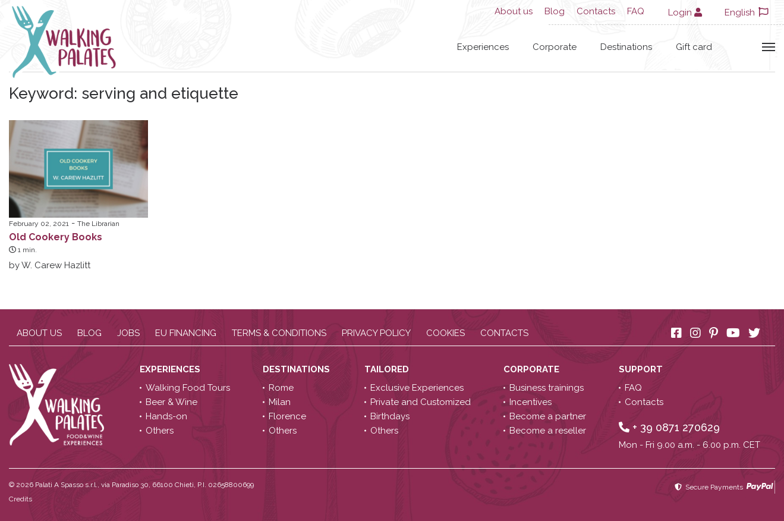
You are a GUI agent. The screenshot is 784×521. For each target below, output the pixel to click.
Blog (554, 11)
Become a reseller (547, 430)
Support (642, 369)
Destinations (626, 47)
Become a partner (547, 416)
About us (514, 11)
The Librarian (98, 223)
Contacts (596, 11)
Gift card (694, 47)
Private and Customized (420, 402)
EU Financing (185, 333)
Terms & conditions (279, 333)
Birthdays (390, 416)
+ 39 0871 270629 (669, 427)
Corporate (555, 47)
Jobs (128, 333)
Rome (281, 387)
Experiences (483, 47)
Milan (280, 402)
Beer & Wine (171, 402)
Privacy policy (376, 333)
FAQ (635, 11)
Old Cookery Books (55, 237)
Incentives (530, 402)
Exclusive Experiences (417, 387)
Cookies (445, 333)
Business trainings (546, 387)
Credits (20, 499)
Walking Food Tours (188, 387)
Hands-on (166, 416)
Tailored (387, 369)
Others (160, 430)
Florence (287, 416)
